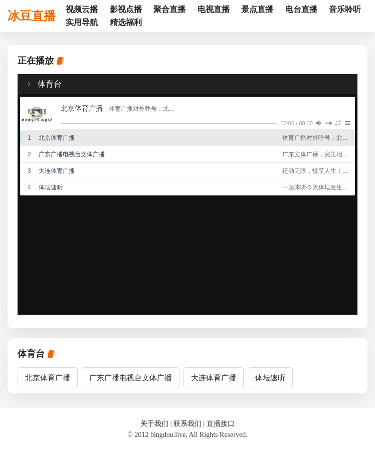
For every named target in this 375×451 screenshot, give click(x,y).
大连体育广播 (213, 378)
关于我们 (154, 423)
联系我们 (187, 423)
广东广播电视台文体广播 (130, 378)
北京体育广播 (47, 378)
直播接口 (221, 423)
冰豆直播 (32, 16)
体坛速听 (270, 378)
